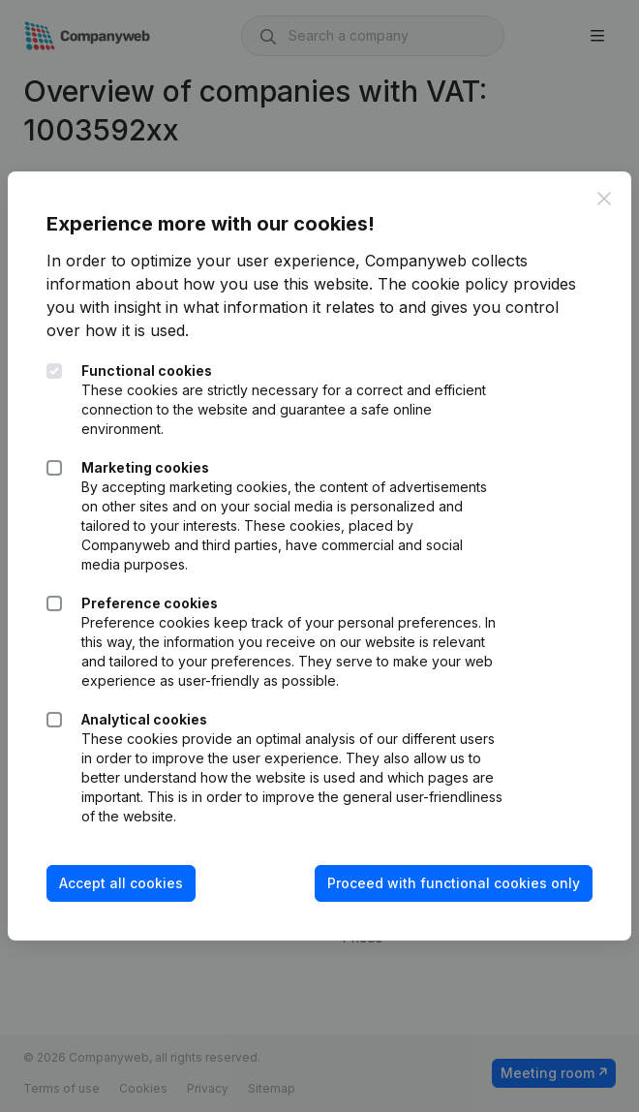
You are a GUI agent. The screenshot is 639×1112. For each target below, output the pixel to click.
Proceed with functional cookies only (453, 883)
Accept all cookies (121, 883)
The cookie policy (443, 283)
